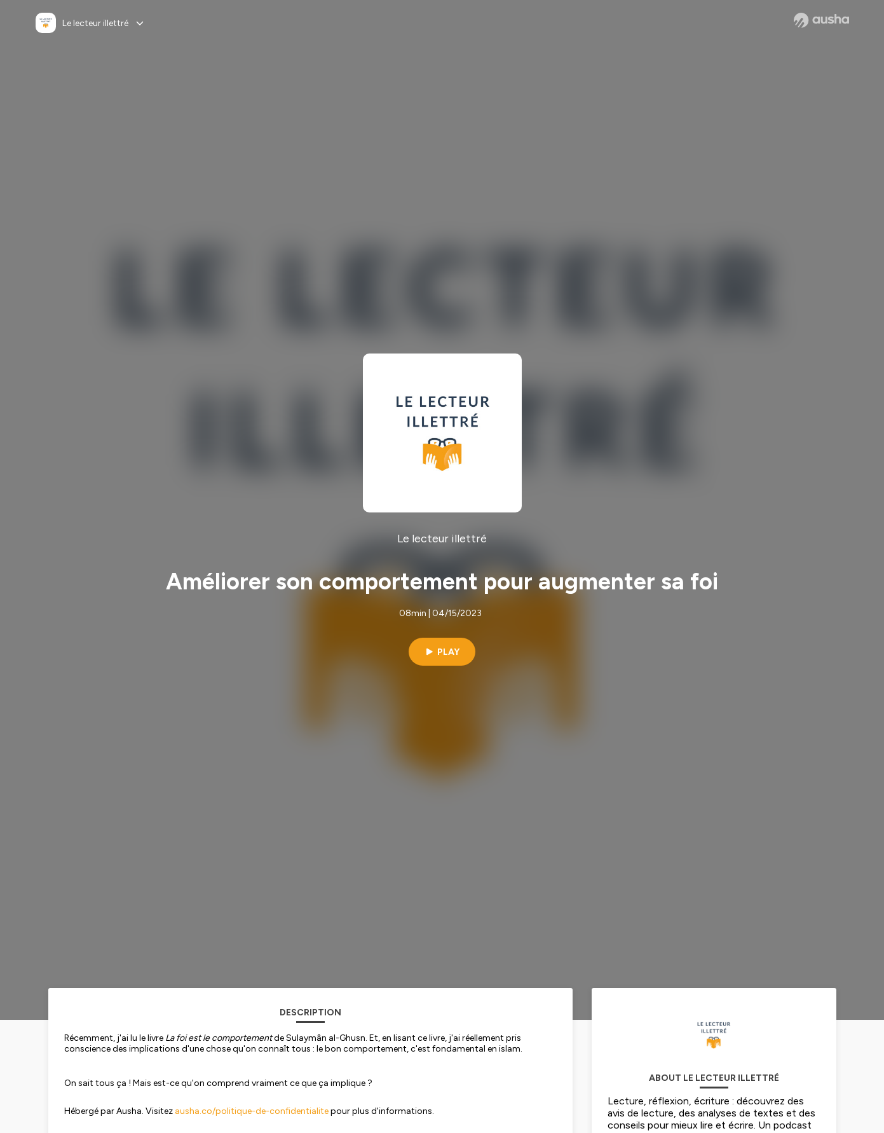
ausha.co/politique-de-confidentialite (252, 1111)
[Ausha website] (821, 20)
